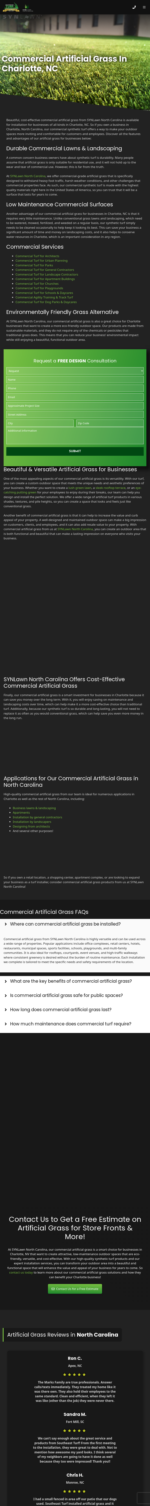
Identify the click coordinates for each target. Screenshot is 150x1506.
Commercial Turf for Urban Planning (42, 260)
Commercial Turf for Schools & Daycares (44, 293)
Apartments (21, 812)
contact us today (21, 1272)
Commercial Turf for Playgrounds (39, 288)
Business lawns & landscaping (34, 808)
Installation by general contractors (37, 817)
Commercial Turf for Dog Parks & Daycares (46, 302)
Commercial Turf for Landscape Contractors (47, 274)
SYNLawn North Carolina (27, 176)
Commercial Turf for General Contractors (45, 270)
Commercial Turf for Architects (37, 256)
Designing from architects (32, 826)
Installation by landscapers (32, 822)
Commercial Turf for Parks (34, 265)
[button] (75, 926)
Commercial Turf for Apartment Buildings (45, 279)
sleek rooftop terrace (110, 488)
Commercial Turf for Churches (37, 283)
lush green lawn (80, 488)
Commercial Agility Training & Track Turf (44, 297)
